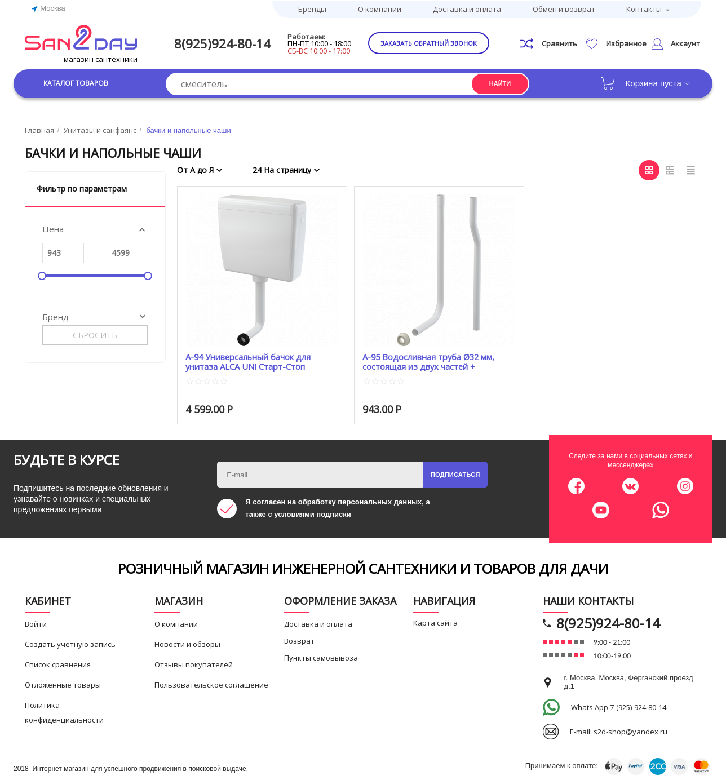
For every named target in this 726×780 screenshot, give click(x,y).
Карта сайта (435, 622)
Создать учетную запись (70, 644)
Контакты (644, 8)
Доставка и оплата (467, 8)
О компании (379, 8)
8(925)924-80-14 (226, 43)
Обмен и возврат (564, 8)
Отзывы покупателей (193, 664)
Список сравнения (58, 664)
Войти (36, 623)
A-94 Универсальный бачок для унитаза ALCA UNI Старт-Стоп (249, 361)
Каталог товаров (80, 82)
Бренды (312, 8)
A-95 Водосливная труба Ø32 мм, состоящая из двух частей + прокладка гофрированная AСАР (430, 361)
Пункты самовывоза (321, 657)
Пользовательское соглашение (211, 684)
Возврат (299, 640)
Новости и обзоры (187, 644)
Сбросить (95, 335)
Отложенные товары (63, 684)
